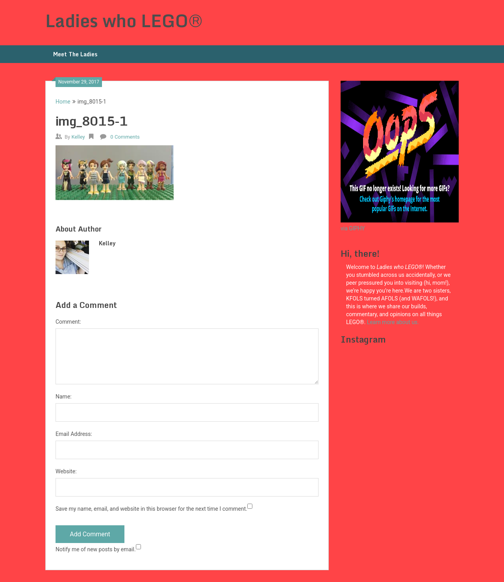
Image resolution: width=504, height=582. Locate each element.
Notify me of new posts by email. (96, 549)
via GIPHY (353, 228)
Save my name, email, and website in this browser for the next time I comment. (151, 509)
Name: (64, 396)
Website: (66, 471)
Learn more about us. (394, 322)
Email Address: (74, 434)
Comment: (68, 322)
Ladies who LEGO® (124, 20)
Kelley (78, 137)
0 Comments (124, 137)
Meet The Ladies (75, 54)
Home (63, 101)
